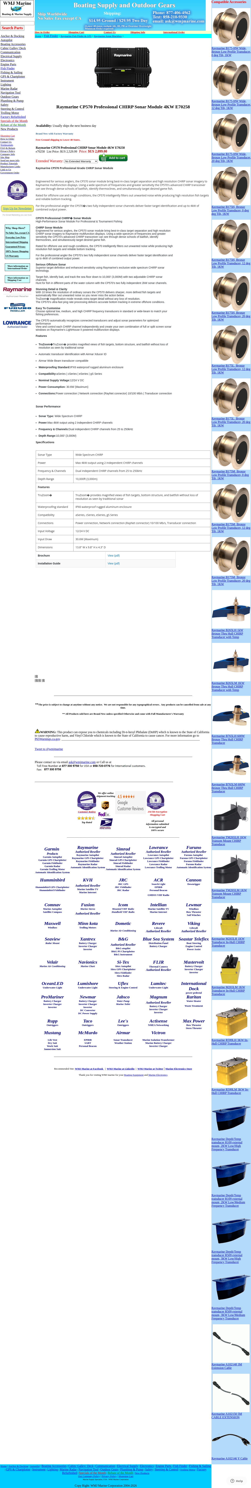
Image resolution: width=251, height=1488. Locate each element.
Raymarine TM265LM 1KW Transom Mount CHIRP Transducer (230, 892)
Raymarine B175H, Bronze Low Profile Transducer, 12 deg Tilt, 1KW (230, 261)
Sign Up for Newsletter (17, 208)
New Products (142, 1473)
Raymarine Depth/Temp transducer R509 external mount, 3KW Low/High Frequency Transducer (230, 1255)
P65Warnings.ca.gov (47, 739)
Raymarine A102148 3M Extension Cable (230, 1364)
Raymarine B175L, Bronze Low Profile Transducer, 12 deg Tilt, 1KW (230, 367)
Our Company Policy (89, 1476)
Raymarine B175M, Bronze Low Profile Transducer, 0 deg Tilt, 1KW (230, 473)
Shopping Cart (125, 1476)
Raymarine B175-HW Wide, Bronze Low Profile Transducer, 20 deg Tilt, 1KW (231, 156)
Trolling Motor (187, 1469)
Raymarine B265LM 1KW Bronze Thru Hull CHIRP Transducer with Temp (230, 685)
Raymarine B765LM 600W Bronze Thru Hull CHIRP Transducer (230, 786)
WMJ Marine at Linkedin (120, 1068)
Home (38, 36)
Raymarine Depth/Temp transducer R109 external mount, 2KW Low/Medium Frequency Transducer (230, 1199)
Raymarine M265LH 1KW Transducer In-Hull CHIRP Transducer (230, 940)
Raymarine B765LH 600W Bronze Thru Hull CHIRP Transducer (230, 738)
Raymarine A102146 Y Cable (230, 1457)
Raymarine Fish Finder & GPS (76, 36)
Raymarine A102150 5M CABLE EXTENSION (230, 1414)
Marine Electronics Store (178, 1068)
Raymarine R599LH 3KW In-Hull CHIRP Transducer (230, 1040)
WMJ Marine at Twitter (150, 1068)
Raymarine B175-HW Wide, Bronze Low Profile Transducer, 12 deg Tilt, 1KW (231, 103)
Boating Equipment (133, 1074)
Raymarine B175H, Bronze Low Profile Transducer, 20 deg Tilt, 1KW (230, 314)
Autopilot (35, 1466)
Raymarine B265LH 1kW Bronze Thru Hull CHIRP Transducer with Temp (230, 632)
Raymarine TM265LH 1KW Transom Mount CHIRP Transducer (230, 839)
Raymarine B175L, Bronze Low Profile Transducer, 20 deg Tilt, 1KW (230, 420)
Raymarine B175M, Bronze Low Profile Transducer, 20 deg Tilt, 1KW (230, 579)
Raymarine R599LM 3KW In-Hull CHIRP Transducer (230, 1090)
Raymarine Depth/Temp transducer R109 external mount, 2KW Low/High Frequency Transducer (230, 1143)
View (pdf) (114, 555)
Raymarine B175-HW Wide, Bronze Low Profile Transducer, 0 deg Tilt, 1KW (231, 50)
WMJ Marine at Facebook (89, 1068)
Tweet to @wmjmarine (49, 749)
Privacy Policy (109, 1476)
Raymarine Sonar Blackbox (108, 36)
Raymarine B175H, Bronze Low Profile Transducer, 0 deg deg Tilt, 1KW (230, 209)
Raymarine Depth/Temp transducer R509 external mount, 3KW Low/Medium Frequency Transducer (230, 1312)
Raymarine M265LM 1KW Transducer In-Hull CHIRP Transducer (230, 989)
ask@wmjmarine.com (82, 762)
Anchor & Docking (18, 1466)
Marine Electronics (157, 1074)
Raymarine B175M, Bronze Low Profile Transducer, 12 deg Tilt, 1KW (230, 526)
